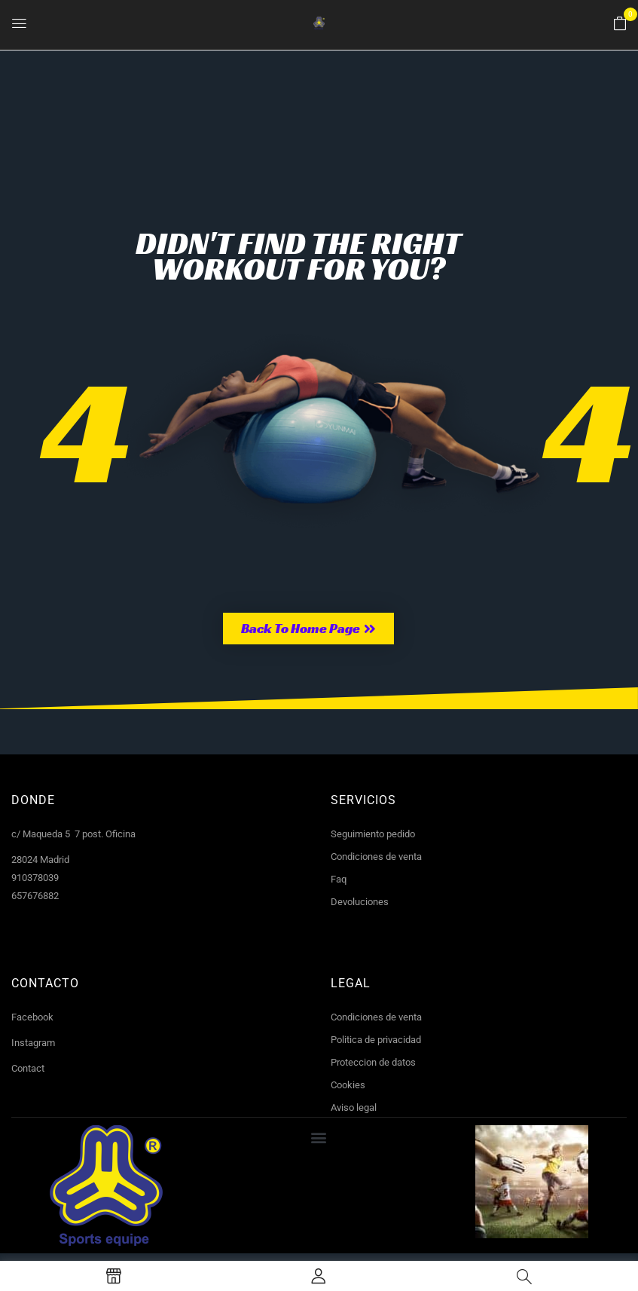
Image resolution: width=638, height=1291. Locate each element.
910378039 (35, 877)
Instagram (33, 1042)
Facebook (32, 1017)
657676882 (35, 895)
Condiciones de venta (376, 856)
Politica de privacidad (376, 1039)
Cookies (348, 1085)
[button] (620, 24)
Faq (338, 879)
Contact (27, 1068)
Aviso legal (354, 1107)
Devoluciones (360, 901)
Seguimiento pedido (373, 834)
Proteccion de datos (373, 1062)
